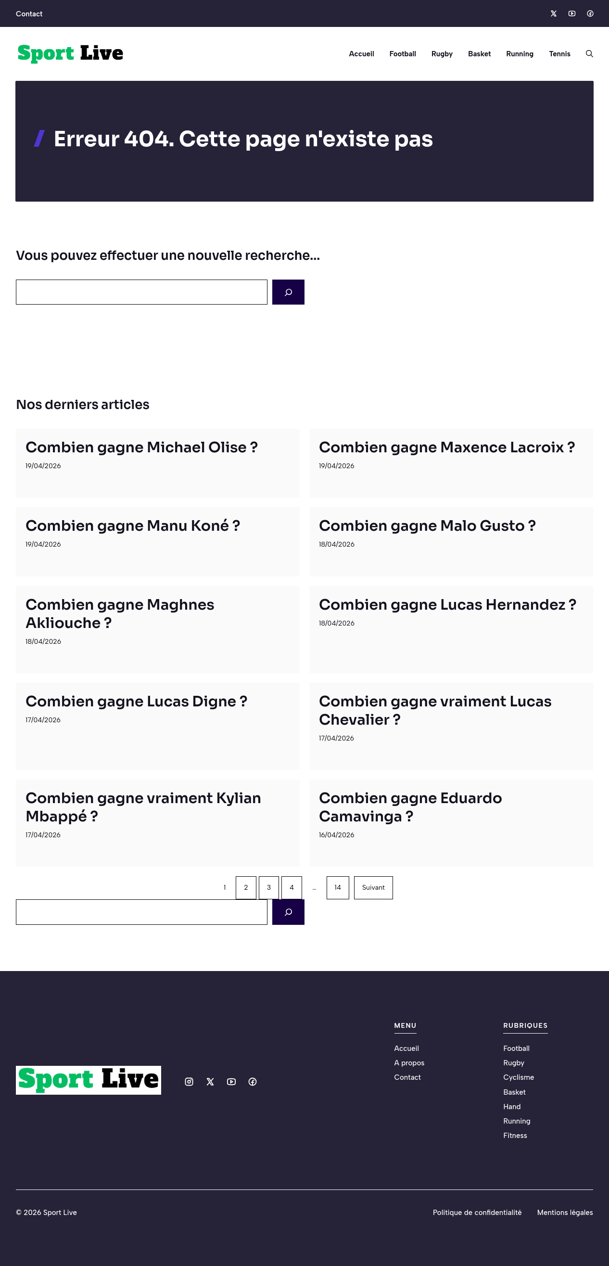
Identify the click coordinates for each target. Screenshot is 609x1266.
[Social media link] (553, 13)
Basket (479, 54)
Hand (511, 1106)
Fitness (515, 1135)
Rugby (442, 54)
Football (403, 54)
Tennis (560, 54)
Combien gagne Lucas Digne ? (136, 701)
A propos (409, 1063)
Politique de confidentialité (477, 1212)
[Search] (288, 292)
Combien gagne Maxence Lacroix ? (447, 447)
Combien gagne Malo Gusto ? (427, 526)
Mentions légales (565, 1212)
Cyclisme (518, 1077)
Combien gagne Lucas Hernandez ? (448, 605)
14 (338, 887)
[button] (585, 53)
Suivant (373, 887)
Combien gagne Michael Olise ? (141, 447)
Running (519, 54)
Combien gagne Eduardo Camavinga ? (410, 807)
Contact (29, 14)
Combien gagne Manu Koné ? (132, 526)
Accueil (361, 54)
